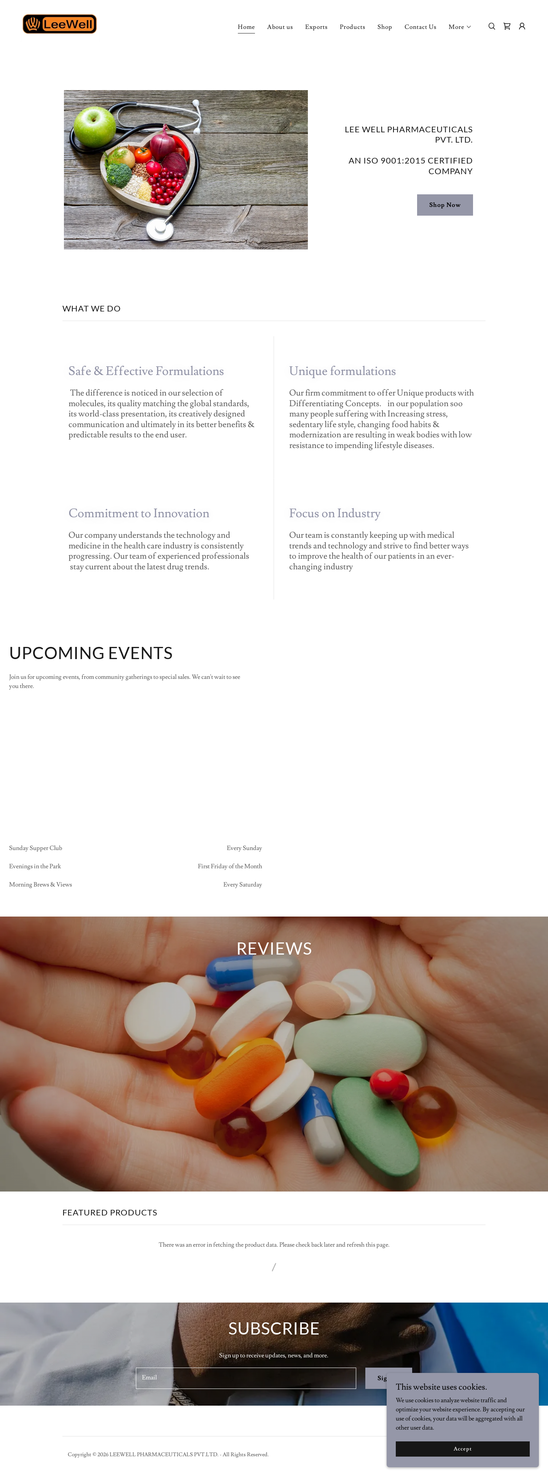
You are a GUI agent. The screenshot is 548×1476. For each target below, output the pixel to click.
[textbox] (246, 1398)
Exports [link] (316, 27)
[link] (60, 25)
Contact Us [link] (420, 27)
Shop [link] (385, 27)
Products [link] (352, 27)
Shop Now (445, 205)
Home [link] (246, 27)
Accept (463, 1448)
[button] (460, 27)
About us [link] (280, 27)
